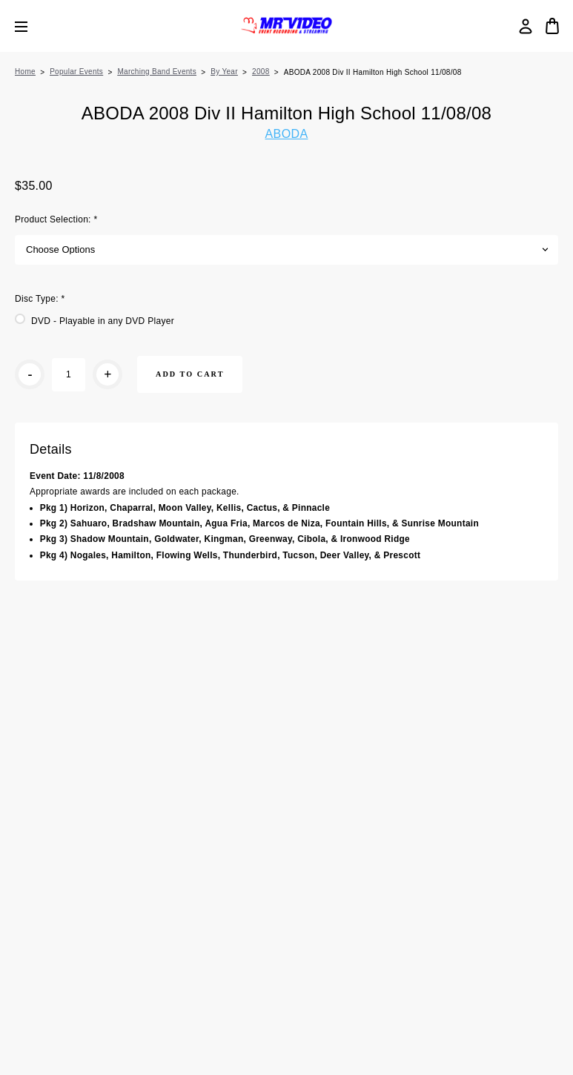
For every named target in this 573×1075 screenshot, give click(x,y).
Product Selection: (56, 219)
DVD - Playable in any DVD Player (102, 321)
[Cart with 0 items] (552, 26)
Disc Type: (39, 299)
